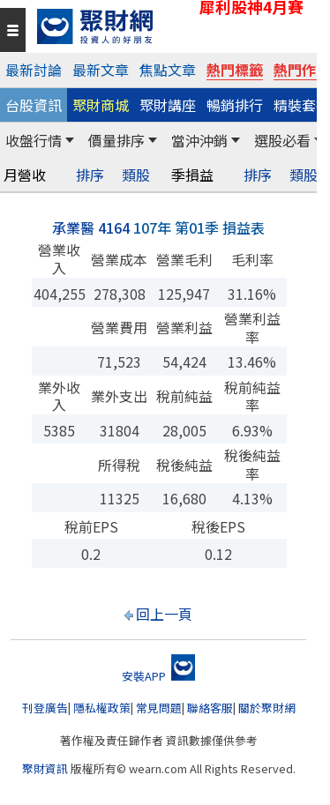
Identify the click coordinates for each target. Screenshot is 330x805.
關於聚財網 (267, 707)
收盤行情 (33, 140)
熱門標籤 (234, 69)
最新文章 (100, 69)
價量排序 (116, 140)
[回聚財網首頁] (172, 26)
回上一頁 (164, 613)
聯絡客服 (210, 707)
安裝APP (158, 675)
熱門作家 (302, 69)
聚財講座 (167, 105)
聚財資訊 (45, 768)
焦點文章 (167, 69)
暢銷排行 (234, 105)
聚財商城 (100, 105)
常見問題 (159, 707)
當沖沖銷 (199, 140)
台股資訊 (33, 105)
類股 (136, 175)
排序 (90, 175)
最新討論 (33, 69)
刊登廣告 (45, 707)
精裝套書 (302, 105)
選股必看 (282, 140)
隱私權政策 (102, 707)
